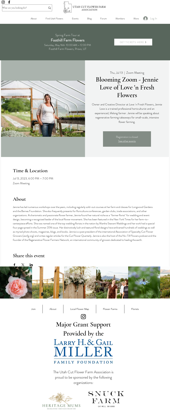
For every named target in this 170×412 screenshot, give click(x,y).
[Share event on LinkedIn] (31, 264)
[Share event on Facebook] (14, 264)
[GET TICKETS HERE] (133, 42)
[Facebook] (9, 2)
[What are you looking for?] (21, 8)
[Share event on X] (23, 264)
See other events (127, 141)
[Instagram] (3, 2)
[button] (120, 18)
